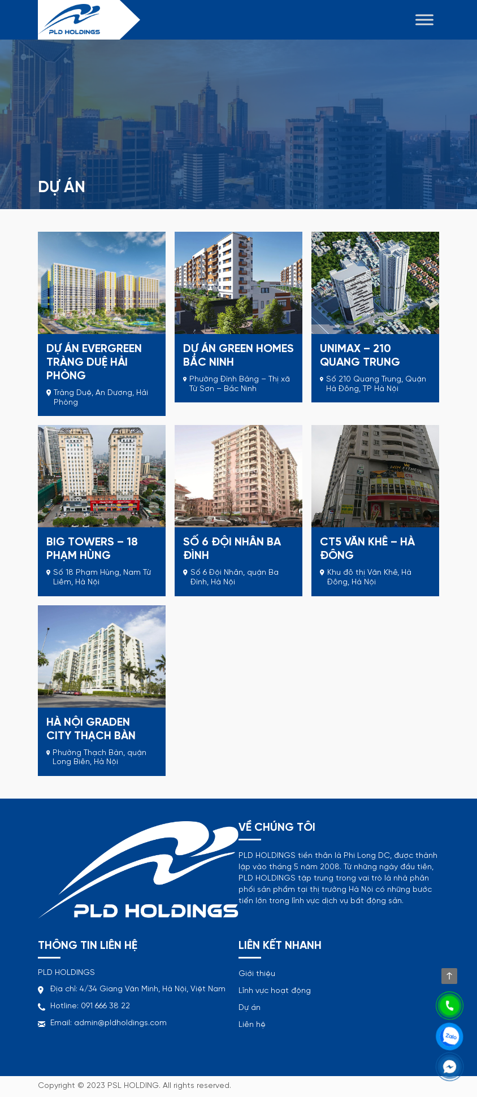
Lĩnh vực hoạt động (274, 991)
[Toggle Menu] (424, 19)
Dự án (249, 1008)
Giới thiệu (256, 974)
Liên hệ (252, 1025)
